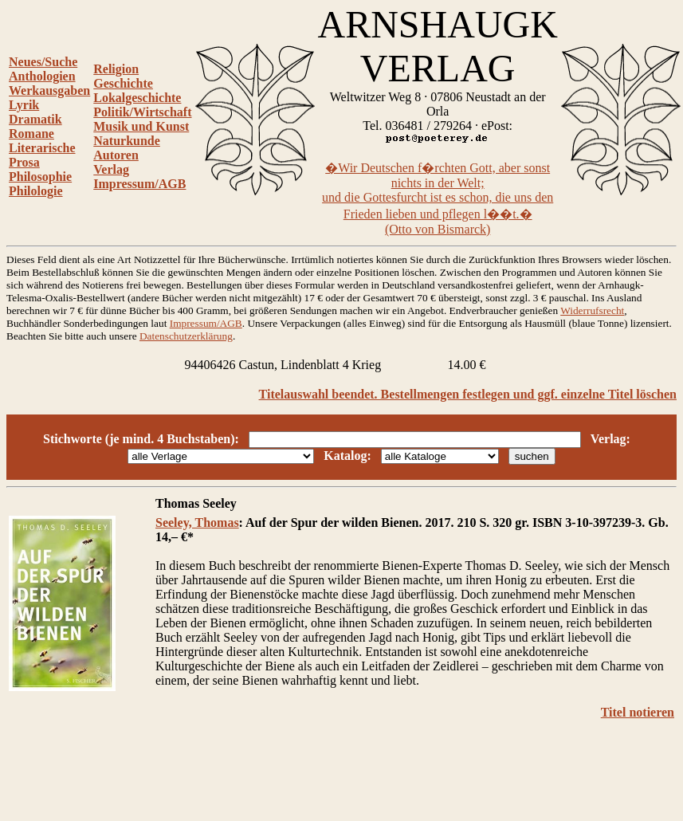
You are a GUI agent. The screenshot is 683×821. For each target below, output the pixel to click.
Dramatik (35, 119)
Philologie (36, 191)
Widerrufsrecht (592, 310)
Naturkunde (126, 140)
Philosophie (40, 176)
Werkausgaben (49, 90)
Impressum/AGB (139, 184)
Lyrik (24, 105)
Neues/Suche (43, 62)
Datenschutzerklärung (186, 336)
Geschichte (123, 83)
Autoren (116, 155)
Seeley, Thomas (197, 522)
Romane (31, 133)
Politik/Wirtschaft (142, 112)
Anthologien (42, 76)
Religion (116, 69)
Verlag (111, 169)
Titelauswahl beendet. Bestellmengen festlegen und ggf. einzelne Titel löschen (468, 394)
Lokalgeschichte (137, 97)
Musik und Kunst (141, 126)
